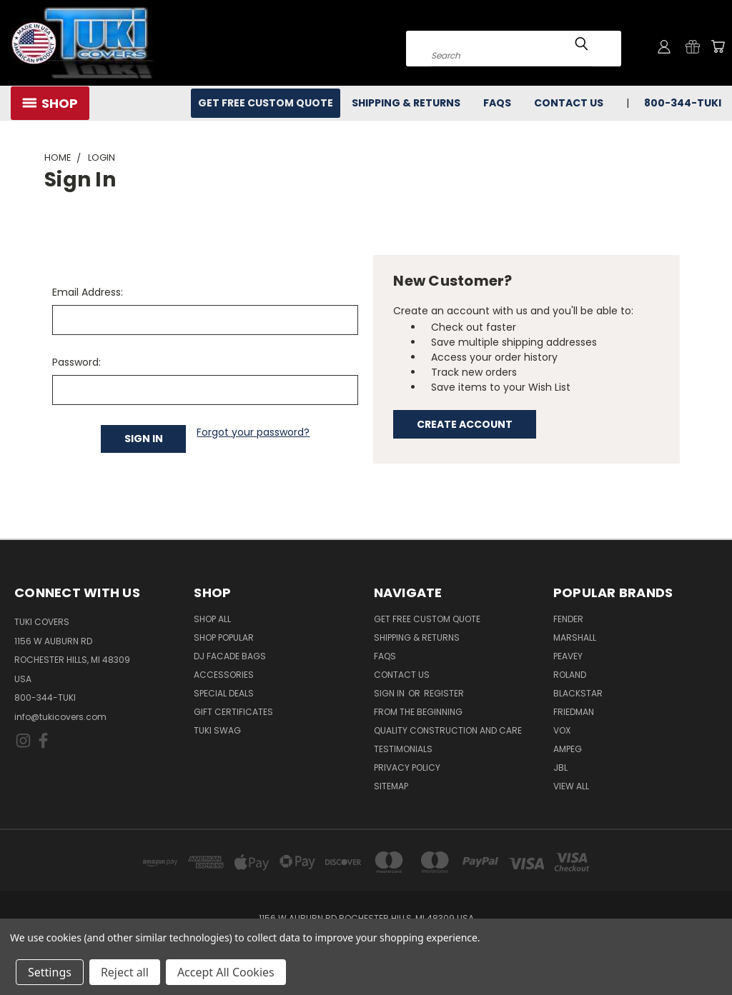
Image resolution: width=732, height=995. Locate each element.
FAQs (497, 103)
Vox (561, 730)
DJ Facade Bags (230, 656)
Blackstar (578, 693)
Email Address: (87, 292)
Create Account (465, 424)
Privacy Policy (407, 767)
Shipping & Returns (406, 103)
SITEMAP (391, 786)
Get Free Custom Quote (265, 103)
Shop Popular (224, 637)
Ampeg (567, 749)
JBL (560, 767)
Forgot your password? (253, 432)
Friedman (573, 712)
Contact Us (568, 103)
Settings (49, 972)
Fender (568, 619)
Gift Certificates (233, 712)
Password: (76, 362)
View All (571, 786)
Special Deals (224, 693)
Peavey (568, 656)
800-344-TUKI (682, 103)
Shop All (212, 619)
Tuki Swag (217, 730)
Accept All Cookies (225, 972)
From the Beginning (418, 712)
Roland (569, 675)
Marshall (574, 637)
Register (444, 693)
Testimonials (403, 749)
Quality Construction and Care (448, 730)
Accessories (224, 675)
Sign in (390, 693)
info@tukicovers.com (60, 717)
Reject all (125, 972)
